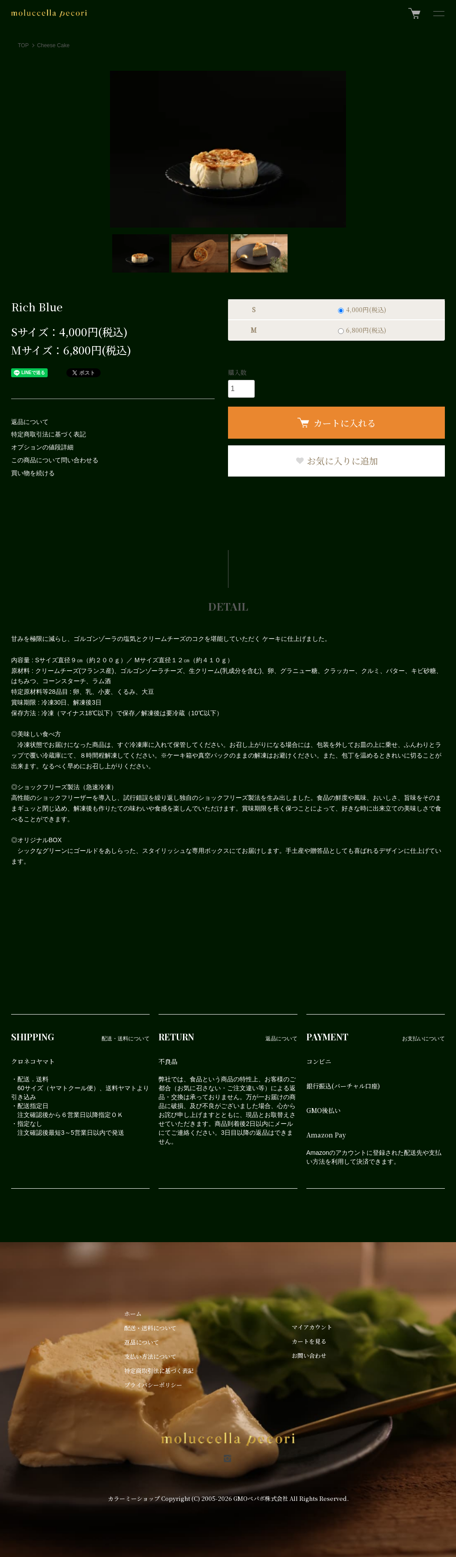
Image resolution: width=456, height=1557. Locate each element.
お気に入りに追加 (336, 460)
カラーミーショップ (134, 1498)
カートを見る (309, 1341)
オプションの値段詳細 (42, 447)
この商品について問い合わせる (54, 460)
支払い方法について (150, 1356)
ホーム (133, 1313)
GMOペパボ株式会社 (260, 1498)
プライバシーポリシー (153, 1385)
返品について (30, 421)
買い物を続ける (33, 473)
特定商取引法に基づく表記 (48, 434)
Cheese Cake (53, 45)
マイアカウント (312, 1327)
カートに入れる (336, 422)
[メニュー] (438, 13)
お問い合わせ (309, 1355)
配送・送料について (150, 1328)
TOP (23, 45)
